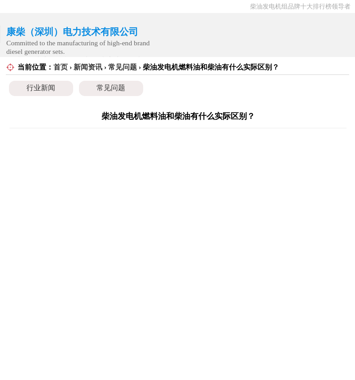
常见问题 (122, 67)
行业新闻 (40, 88)
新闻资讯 (88, 67)
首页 (60, 67)
